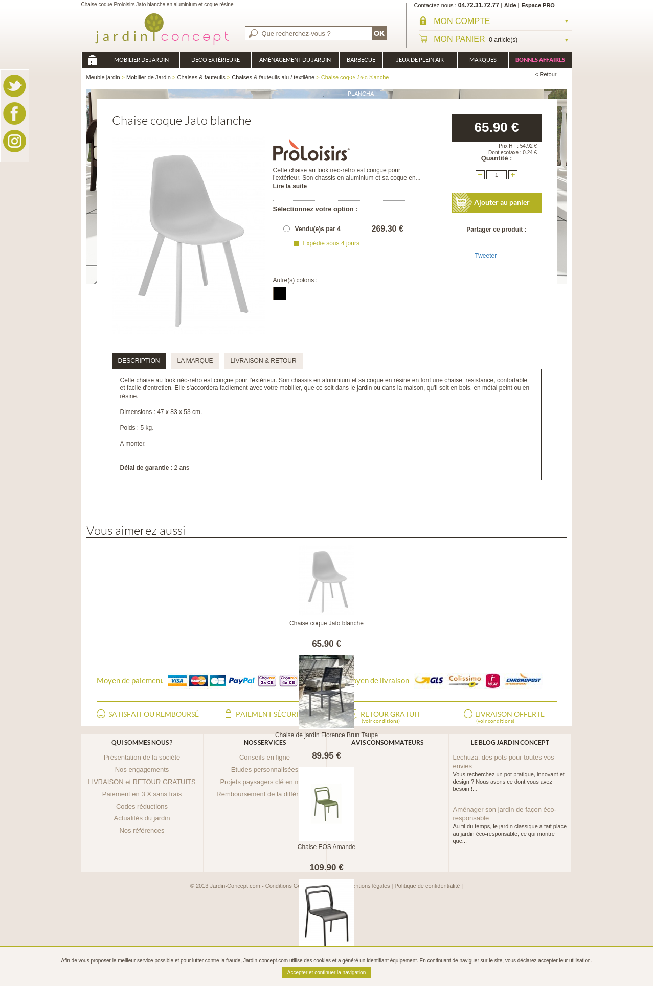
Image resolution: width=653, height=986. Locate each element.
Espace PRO (538, 5)
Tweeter (486, 255)
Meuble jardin (92, 60)
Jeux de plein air (420, 60)
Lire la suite (290, 186)
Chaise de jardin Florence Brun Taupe (326, 735)
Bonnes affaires (540, 60)
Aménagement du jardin (295, 60)
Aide (510, 5)
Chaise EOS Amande (326, 847)
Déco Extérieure (215, 60)
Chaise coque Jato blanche (326, 623)
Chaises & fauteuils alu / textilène (273, 77)
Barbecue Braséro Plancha (361, 62)
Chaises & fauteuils (201, 77)
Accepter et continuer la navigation (326, 972)
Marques (483, 60)
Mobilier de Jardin (141, 60)
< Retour (546, 74)
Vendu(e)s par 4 (318, 229)
